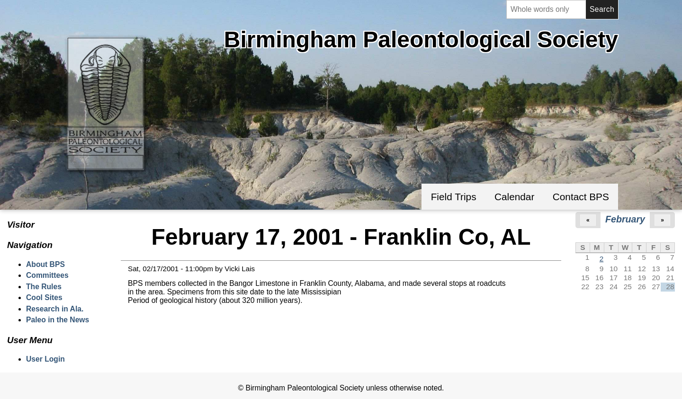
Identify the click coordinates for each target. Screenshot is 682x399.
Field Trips (453, 196)
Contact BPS (581, 196)
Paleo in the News (57, 320)
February (625, 219)
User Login (45, 359)
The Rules (44, 287)
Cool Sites (44, 297)
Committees (47, 275)
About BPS (45, 264)
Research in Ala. (54, 309)
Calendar (514, 196)
